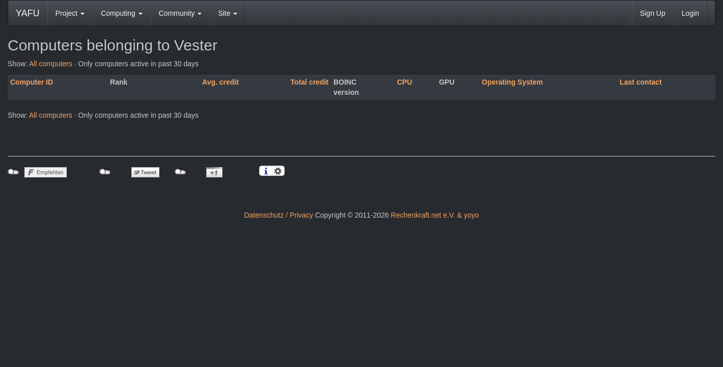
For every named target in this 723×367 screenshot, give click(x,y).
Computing (122, 13)
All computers (50, 64)
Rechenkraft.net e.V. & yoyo (435, 215)
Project (70, 13)
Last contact (640, 82)
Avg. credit (220, 82)
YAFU (28, 13)
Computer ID (31, 82)
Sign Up (652, 13)
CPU (404, 82)
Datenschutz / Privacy (278, 215)
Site (227, 13)
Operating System (512, 82)
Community (180, 13)
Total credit (309, 82)
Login (690, 13)
